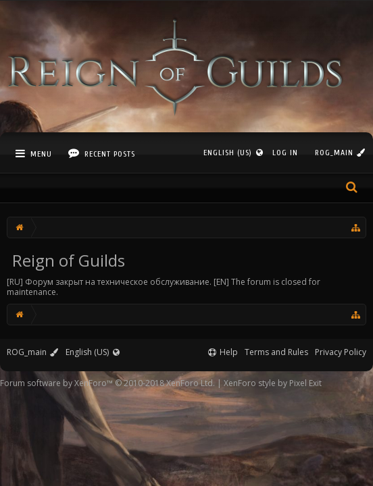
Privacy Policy (340, 352)
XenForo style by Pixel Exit (273, 383)
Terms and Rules (276, 352)
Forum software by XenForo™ (107, 383)
